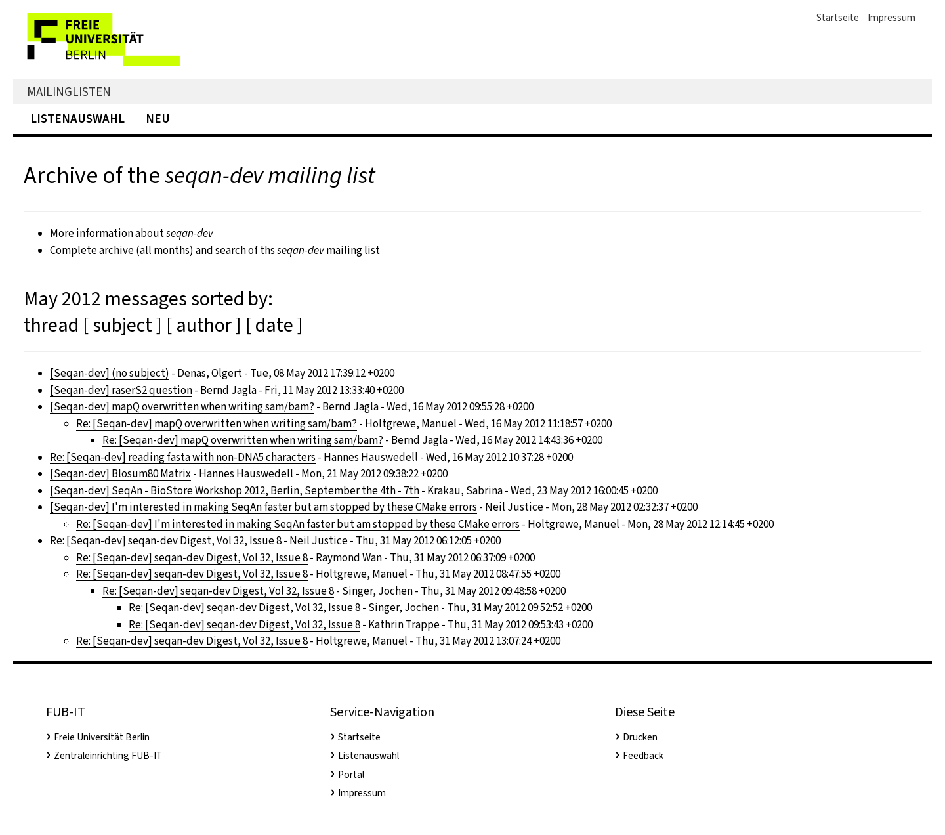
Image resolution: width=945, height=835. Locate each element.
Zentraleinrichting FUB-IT (108, 755)
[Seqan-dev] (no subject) (109, 373)
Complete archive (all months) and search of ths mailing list (215, 250)
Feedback (643, 755)
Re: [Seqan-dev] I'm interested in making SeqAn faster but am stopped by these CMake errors (298, 524)
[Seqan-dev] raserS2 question (121, 390)
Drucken (640, 737)
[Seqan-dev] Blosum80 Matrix (120, 473)
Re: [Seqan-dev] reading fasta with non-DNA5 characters (183, 457)
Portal (351, 774)
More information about (131, 233)
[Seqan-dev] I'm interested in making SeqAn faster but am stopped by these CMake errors (263, 507)
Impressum (891, 17)
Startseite (837, 17)
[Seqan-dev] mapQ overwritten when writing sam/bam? (182, 406)
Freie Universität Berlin (102, 737)
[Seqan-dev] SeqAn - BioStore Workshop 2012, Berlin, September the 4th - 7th (234, 490)
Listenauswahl (77, 118)
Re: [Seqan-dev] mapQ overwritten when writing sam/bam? (216, 423)
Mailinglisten (69, 91)
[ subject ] (122, 325)
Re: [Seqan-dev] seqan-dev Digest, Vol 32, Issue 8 (166, 540)
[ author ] (204, 325)
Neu (158, 118)
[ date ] (274, 325)
